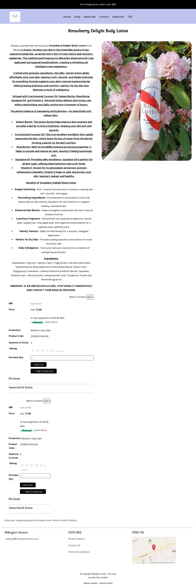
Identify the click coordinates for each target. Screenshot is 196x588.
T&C (130, 16)
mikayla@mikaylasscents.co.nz (22, 538)
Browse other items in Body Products (57, 520)
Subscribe (118, 16)
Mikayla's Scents (99, 574)
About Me (90, 16)
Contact (104, 16)
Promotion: (15, 330)
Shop (77, 16)
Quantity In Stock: (19, 342)
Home (67, 16)
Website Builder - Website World (98, 583)
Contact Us (74, 545)
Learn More (51, 322)
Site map (112, 574)
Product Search (76, 538)
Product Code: (16, 336)
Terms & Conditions (78, 551)
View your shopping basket (18, 520)
